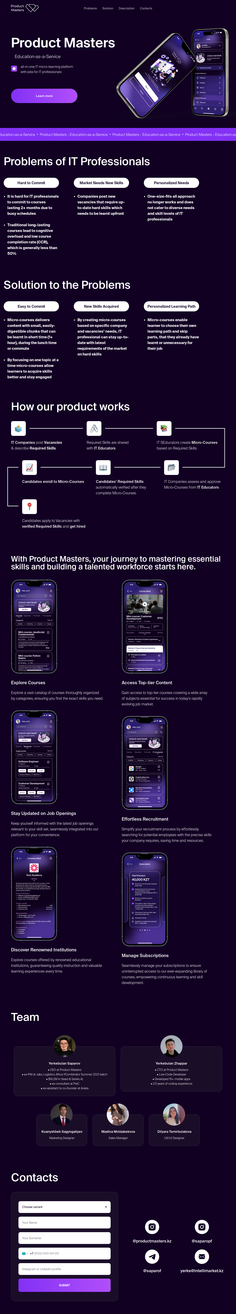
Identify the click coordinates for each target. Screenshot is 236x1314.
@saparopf (202, 1241)
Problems (90, 8)
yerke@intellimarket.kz (202, 1270)
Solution (107, 8)
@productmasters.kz (152, 1241)
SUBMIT (64, 1285)
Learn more (44, 96)
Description (126, 8)
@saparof (152, 1270)
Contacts (146, 8)
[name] (64, 1222)
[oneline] (64, 1269)
